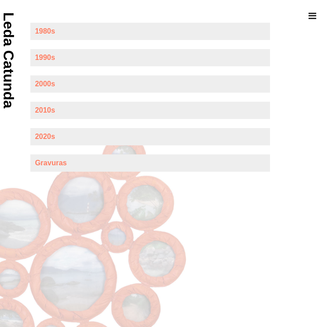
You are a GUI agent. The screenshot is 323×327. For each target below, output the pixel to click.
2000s (45, 84)
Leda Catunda (8, 60)
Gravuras (51, 163)
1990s (45, 57)
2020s (45, 136)
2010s (45, 110)
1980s (45, 31)
